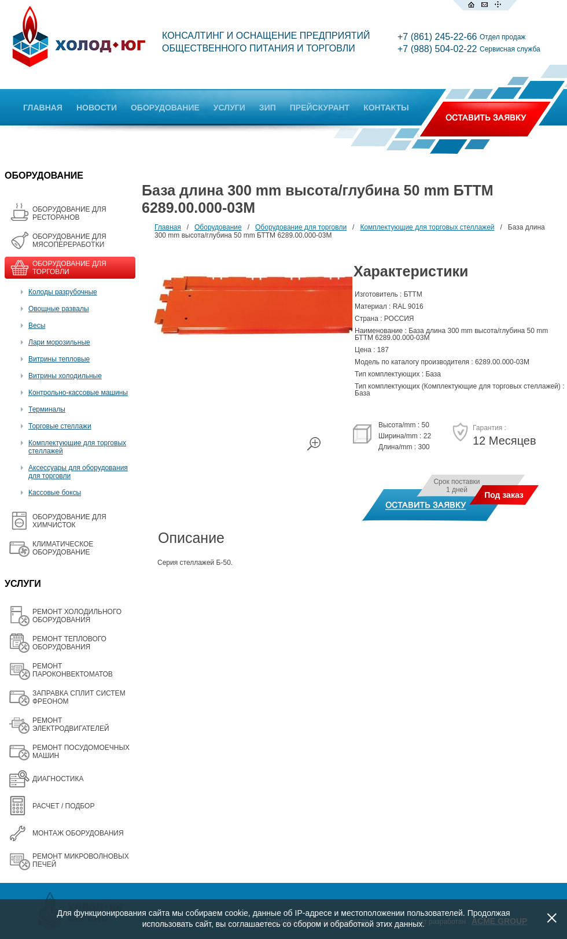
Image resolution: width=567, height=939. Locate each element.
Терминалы (46, 409)
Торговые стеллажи (59, 426)
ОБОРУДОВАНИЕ (165, 107)
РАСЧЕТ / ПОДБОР (63, 806)
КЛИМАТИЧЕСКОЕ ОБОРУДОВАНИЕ (62, 548)
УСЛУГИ (229, 107)
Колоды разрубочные (62, 292)
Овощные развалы (58, 309)
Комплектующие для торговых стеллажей (427, 227)
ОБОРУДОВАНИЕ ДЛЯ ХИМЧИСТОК (69, 521)
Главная (167, 227)
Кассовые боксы (54, 493)
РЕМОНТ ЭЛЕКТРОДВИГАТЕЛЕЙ (70, 724)
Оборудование (218, 227)
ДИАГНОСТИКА (57, 779)
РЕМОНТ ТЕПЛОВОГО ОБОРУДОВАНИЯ (69, 643)
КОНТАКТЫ (385, 107)
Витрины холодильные (65, 376)
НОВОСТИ (96, 107)
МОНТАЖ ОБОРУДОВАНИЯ (78, 833)
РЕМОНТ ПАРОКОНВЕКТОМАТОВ (72, 670)
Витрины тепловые (59, 359)
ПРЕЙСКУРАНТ (319, 107)
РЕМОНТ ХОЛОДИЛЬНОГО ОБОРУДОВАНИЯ (77, 616)
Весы (36, 325)
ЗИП (267, 107)
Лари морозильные (59, 342)
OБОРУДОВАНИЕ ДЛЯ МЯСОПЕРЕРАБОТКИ (69, 240)
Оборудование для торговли (301, 227)
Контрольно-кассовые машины (78, 393)
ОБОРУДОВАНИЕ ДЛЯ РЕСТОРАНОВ (69, 213)
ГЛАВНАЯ (42, 107)
